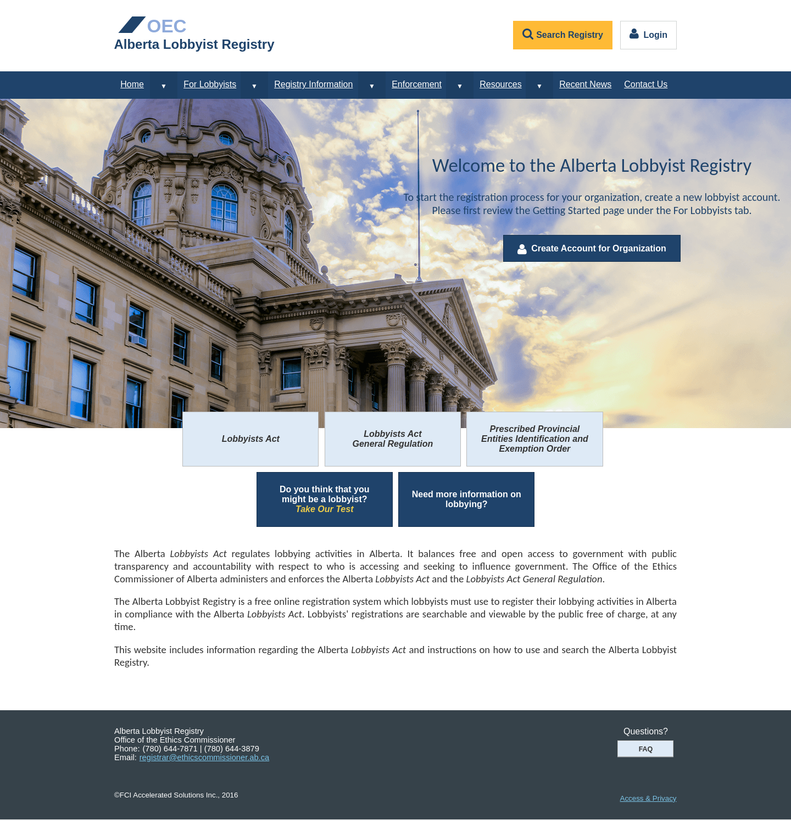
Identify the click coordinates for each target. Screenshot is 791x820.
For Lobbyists (209, 84)
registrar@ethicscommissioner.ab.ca (204, 757)
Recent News (585, 84)
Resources (500, 84)
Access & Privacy (648, 798)
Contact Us (645, 84)
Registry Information (313, 84)
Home (132, 84)
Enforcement (417, 84)
